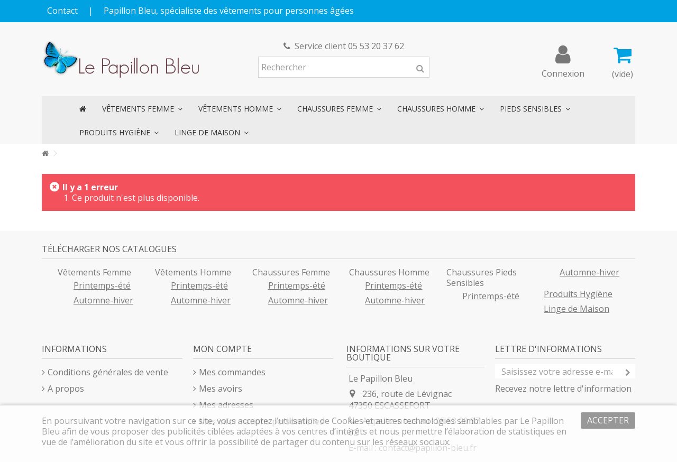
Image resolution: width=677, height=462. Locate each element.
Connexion (563, 72)
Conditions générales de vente (108, 372)
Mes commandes (232, 372)
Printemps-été (102, 285)
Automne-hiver (103, 300)
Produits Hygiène (578, 294)
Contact (62, 10)
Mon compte (222, 349)
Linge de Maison (576, 309)
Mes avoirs (220, 388)
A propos (66, 388)
